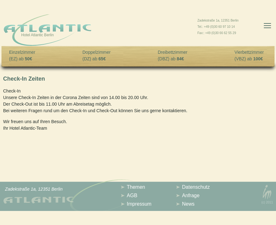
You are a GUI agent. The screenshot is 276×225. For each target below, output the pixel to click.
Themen (136, 187)
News (188, 204)
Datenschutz (196, 187)
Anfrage (191, 195)
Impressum (139, 204)
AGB (132, 195)
